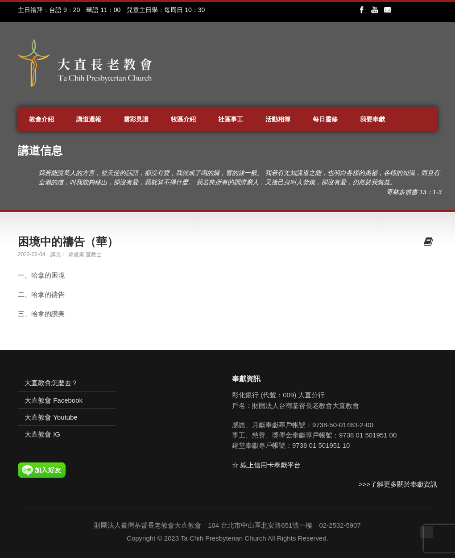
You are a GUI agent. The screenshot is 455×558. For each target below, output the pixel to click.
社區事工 (230, 119)
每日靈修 (325, 119)
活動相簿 (277, 119)
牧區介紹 (183, 119)
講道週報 (88, 119)
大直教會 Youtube (51, 417)
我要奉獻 (372, 119)
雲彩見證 (136, 119)
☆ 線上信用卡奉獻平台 (266, 465)
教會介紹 (41, 119)
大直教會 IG (42, 434)
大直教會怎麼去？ (51, 383)
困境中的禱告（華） (68, 241)
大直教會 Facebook (54, 400)
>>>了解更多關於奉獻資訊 (398, 484)
